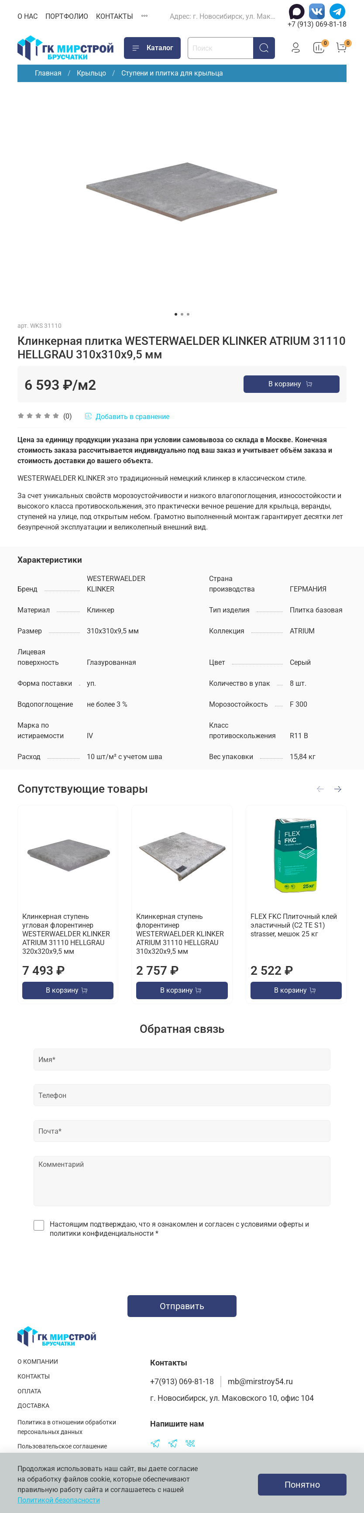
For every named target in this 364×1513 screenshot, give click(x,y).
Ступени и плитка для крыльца (172, 73)
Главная (48, 73)
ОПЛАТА (29, 1391)
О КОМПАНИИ (37, 1361)
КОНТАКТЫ (114, 16)
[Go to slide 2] (182, 314)
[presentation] (182, 1264)
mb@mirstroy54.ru (260, 1381)
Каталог (152, 48)
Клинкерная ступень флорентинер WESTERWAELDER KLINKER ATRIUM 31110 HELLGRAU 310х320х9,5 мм (180, 934)
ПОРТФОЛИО (66, 16)
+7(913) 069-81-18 (182, 1381)
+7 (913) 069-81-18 (317, 24)
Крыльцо (91, 73)
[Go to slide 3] (188, 314)
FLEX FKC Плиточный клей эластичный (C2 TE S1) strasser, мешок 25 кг (294, 925)
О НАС (27, 16)
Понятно (302, 1484)
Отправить (182, 1306)
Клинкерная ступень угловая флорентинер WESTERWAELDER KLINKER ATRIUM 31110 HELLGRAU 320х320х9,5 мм (66, 934)
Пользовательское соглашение (62, 1446)
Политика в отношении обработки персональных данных (66, 1427)
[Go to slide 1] (176, 314)
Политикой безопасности (58, 1500)
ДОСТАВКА (33, 1406)
